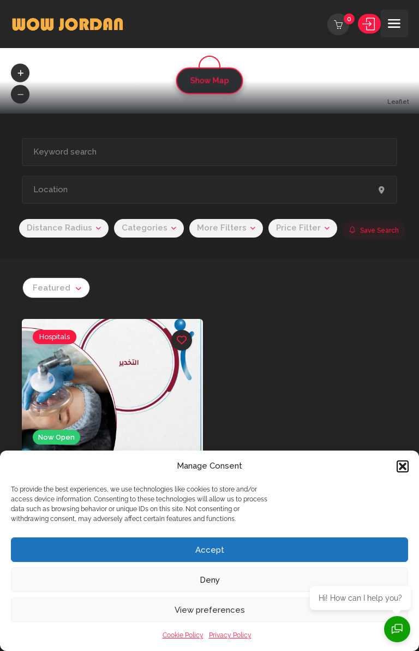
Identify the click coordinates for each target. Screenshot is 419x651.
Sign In (369, 25)
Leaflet (398, 101)
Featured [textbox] (51, 288)
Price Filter (298, 228)
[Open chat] (397, 629)
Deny (210, 580)
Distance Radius (59, 228)
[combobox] (56, 287)
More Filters (222, 228)
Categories (144, 228)
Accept (209, 550)
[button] (402, 466)
